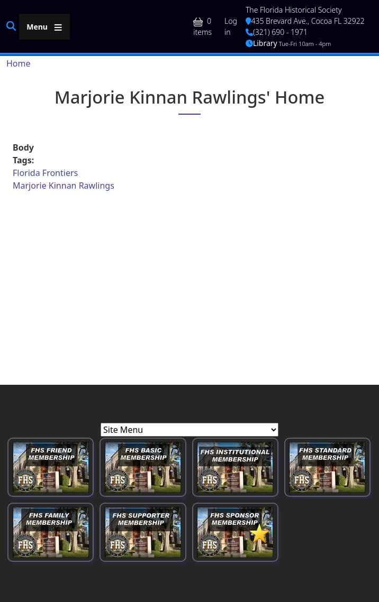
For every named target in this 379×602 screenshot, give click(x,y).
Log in (230, 26)
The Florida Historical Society (294, 10)
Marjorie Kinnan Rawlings (63, 185)
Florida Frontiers (45, 173)
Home (18, 63)
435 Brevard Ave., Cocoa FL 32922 (305, 21)
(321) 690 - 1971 (277, 32)
